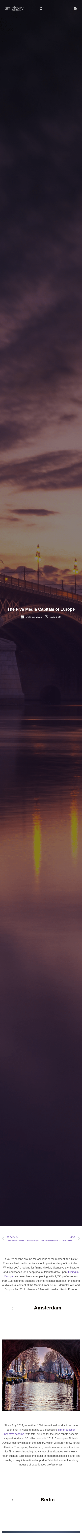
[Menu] (75, 8)
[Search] (41, 8)
